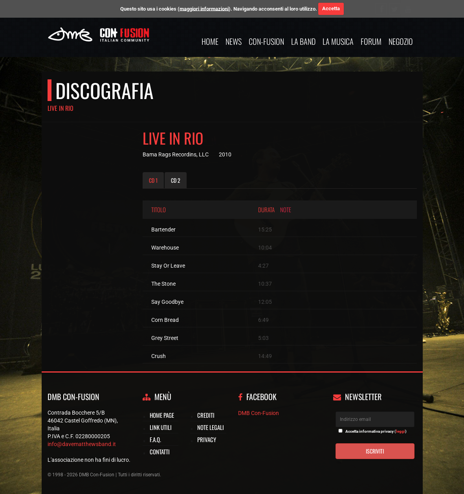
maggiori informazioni (204, 8)
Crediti (206, 415)
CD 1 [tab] (153, 180)
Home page (162, 415)
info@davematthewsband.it (82, 444)
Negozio (401, 41)
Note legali (210, 427)
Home (210, 41)
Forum (371, 41)
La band (303, 41)
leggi (400, 431)
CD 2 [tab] (175, 180)
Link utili (161, 427)
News (234, 41)
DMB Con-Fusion (258, 413)
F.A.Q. (155, 439)
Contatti (160, 451)
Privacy (206, 439)
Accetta (331, 8)
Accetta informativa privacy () (376, 431)
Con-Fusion (266, 41)
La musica (338, 41)
